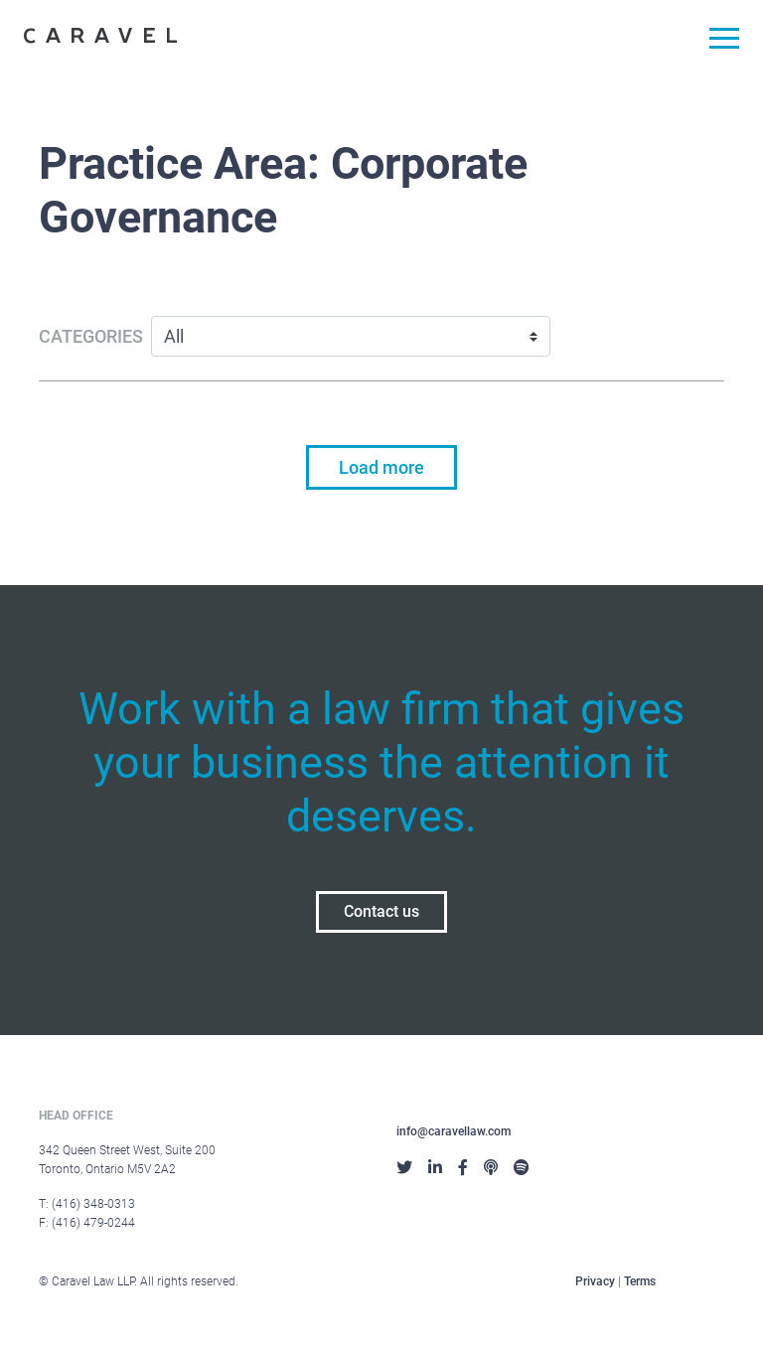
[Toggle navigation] (716, 42)
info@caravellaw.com (453, 1131)
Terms (640, 1281)
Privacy (595, 1281)
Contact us (381, 911)
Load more (381, 467)
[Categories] (350, 336)
